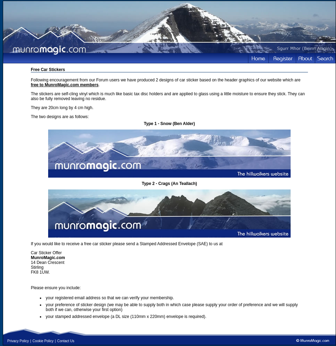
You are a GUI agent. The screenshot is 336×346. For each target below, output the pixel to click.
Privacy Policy (18, 341)
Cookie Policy (43, 341)
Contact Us (65, 341)
